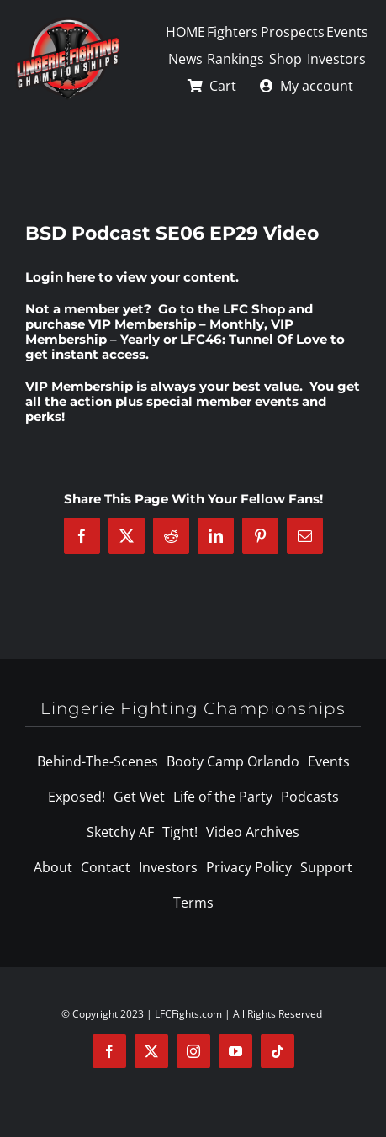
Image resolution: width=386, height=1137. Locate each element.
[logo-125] (67, 22)
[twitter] (151, 1051)
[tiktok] (277, 1051)
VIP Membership (79, 386)
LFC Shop (254, 309)
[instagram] (193, 1051)
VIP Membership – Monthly (176, 324)
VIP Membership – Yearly (159, 331)
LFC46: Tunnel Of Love (253, 339)
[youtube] (235, 1051)
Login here (60, 277)
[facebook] (109, 1051)
